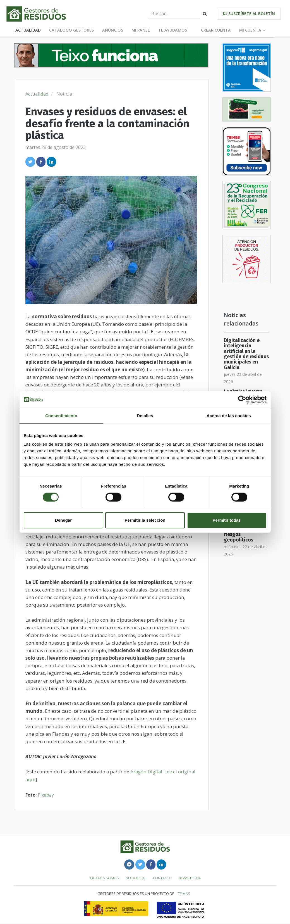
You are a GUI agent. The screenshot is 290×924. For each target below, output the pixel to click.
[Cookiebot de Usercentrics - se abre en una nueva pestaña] (242, 399)
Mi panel (140, 30)
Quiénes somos (104, 877)
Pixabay (46, 795)
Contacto (162, 877)
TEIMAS (184, 893)
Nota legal (136, 877)
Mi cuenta (252, 30)
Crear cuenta (216, 30)
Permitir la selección (145, 520)
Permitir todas (227, 520)
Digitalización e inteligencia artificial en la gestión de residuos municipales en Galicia (246, 354)
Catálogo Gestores (71, 30)
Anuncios (112, 30)
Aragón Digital (146, 771)
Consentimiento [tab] (61, 415)
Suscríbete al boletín (249, 13)
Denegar (63, 520)
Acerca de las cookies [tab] (229, 415)
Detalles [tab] (145, 415)
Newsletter (189, 877)
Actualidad (28, 30)
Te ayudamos (172, 30)
